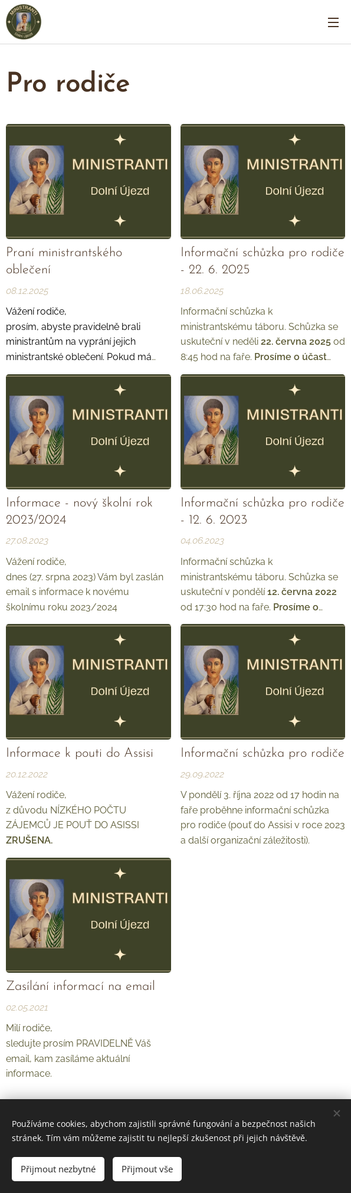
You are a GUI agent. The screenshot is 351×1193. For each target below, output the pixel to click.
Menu (333, 22)
